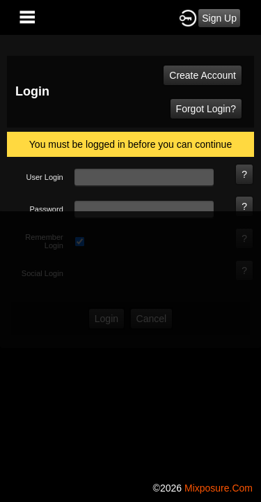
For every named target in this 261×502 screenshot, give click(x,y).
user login (44, 177)
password (46, 209)
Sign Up (219, 18)
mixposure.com (218, 488)
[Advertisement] (130, 342)
